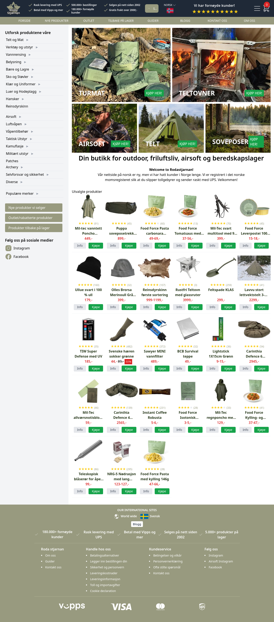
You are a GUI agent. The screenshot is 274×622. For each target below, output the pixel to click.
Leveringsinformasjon (105, 579)
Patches (12, 161)
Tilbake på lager (121, 21)
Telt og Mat (15, 39)
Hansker (12, 99)
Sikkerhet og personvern (107, 567)
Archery (12, 167)
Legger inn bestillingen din (108, 561)
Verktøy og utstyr (19, 47)
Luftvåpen (14, 124)
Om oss (249, 21)
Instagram (17, 248)
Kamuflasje (14, 146)
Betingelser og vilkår (167, 555)
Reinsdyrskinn (17, 106)
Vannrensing (16, 54)
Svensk (150, 516)
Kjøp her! (154, 93)
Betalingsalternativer (104, 555)
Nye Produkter (56, 21)
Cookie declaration (103, 591)
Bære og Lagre (17, 69)
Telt (152, 144)
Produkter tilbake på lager (29, 228)
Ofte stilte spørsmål (166, 567)
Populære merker (20, 193)
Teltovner (197, 93)
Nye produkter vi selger (27, 207)
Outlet (88, 21)
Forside (25, 21)
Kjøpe (129, 368)
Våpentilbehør (17, 131)
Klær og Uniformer (20, 84)
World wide (125, 516)
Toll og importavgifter (105, 585)
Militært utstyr (17, 153)
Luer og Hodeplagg (21, 91)
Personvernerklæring (168, 561)
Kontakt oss (217, 21)
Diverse (12, 182)
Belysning (13, 62)
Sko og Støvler (17, 76)
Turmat (92, 93)
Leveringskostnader (104, 573)
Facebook (17, 256)
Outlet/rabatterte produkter (30, 217)
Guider (153, 21)
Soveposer (230, 142)
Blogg (185, 21)
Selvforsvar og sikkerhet (25, 174)
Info (80, 246)
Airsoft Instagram (221, 561)
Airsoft (11, 116)
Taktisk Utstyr (16, 138)
